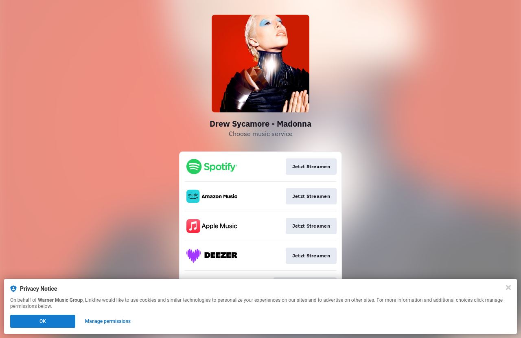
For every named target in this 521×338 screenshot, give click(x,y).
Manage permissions (108, 321)
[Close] (508, 287)
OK (42, 321)
